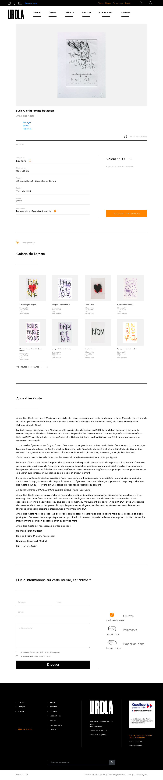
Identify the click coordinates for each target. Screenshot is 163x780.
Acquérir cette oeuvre (126, 213)
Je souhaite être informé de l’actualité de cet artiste (40, 652)
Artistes (86, 12)
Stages (108, 3)
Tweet (25, 125)
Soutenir (125, 12)
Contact (21, 702)
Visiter (100, 3)
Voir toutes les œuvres (32, 366)
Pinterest (27, 128)
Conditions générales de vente (119, 775)
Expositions (105, 12)
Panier (21, 711)
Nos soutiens (56, 725)
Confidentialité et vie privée (94, 775)
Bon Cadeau (31, 3)
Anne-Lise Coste (29, 398)
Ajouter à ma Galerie (135, 136)
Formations (118, 3)
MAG (36, 12)
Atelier (52, 12)
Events (53, 729)
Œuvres (69, 12)
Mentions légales (140, 775)
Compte (21, 707)
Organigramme (25, 729)
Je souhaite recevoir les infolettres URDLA (36, 656)
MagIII (52, 702)
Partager (27, 122)
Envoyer (53, 664)
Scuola (127, 3)
